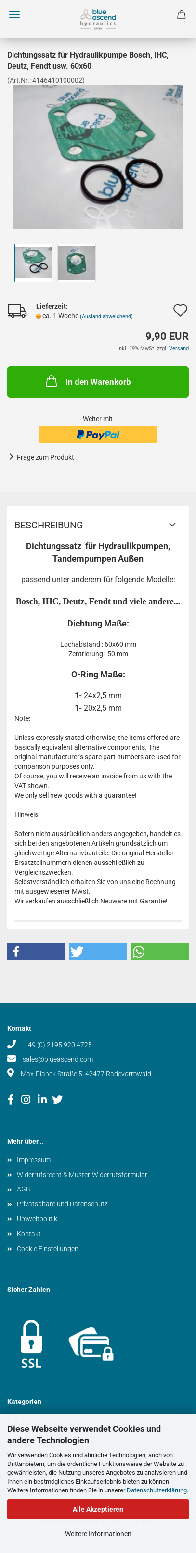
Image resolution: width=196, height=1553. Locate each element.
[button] (36, 951)
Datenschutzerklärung (157, 1490)
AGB (23, 1189)
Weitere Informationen (98, 1534)
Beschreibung (48, 525)
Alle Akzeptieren (98, 1509)
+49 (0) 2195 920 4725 (57, 1045)
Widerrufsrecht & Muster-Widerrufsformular (82, 1174)
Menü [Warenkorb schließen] (14, 14)
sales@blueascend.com (58, 1059)
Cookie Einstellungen (47, 1248)
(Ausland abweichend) (106, 316)
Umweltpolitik (37, 1219)
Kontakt (29, 1234)
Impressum (34, 1160)
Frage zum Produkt (45, 457)
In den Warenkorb (87, 380)
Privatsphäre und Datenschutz (62, 1204)
